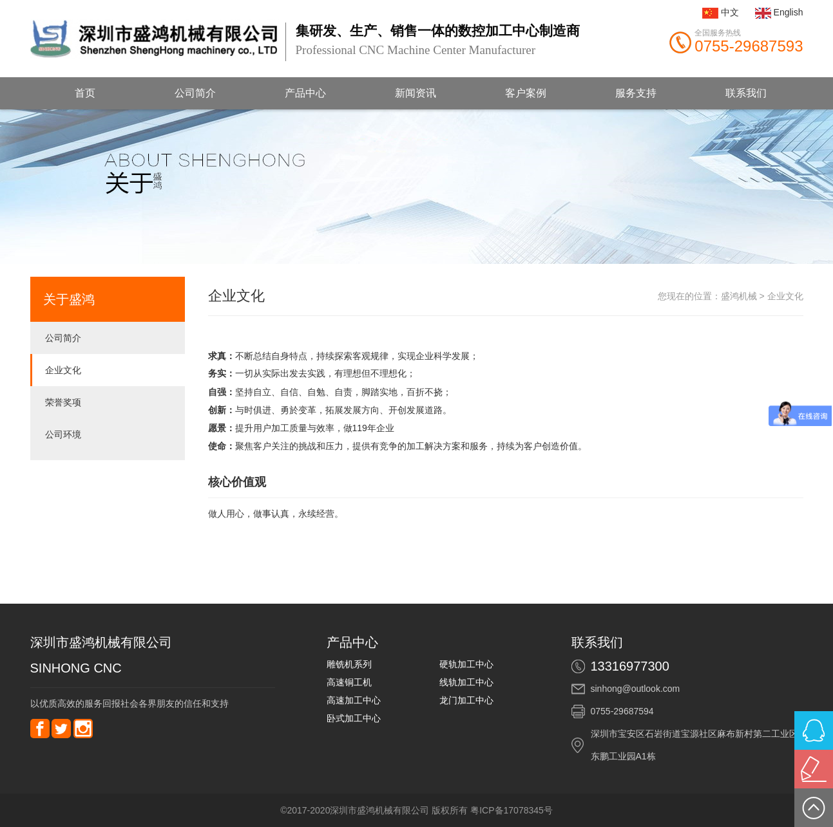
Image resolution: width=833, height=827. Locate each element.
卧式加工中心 (354, 718)
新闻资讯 (415, 93)
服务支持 (635, 93)
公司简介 (195, 93)
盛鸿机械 (739, 296)
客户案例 (525, 93)
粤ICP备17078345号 (511, 810)
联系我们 (746, 93)
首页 (85, 93)
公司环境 (63, 434)
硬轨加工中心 (466, 664)
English (788, 12)
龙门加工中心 (466, 700)
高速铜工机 (349, 682)
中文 (730, 12)
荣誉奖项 (63, 402)
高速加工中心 (354, 700)
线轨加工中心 (466, 682)
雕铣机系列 (349, 664)
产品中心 (305, 93)
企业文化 (63, 370)
